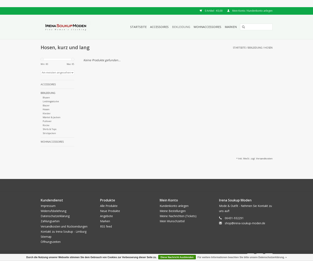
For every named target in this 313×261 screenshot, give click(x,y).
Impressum (48, 206)
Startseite (138, 27)
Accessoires (159, 27)
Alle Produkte (109, 206)
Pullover (47, 121)
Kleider (47, 113)
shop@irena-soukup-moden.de (245, 223)
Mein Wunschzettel (172, 221)
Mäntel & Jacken (51, 117)
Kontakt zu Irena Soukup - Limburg (63, 231)
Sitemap (46, 237)
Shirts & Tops (49, 129)
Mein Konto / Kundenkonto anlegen (250, 10)
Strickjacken (49, 133)
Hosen (268, 47)
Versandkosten (264, 158)
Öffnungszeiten (51, 242)
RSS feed (106, 226)
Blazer (46, 105)
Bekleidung (181, 27)
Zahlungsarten (50, 221)
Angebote (106, 216)
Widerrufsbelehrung (53, 211)
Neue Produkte (110, 211)
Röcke (46, 125)
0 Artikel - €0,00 (211, 10)
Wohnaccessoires (207, 27)
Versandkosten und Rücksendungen (64, 226)
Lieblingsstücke (51, 101)
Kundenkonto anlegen (174, 206)
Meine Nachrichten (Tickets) (178, 216)
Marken (231, 27)
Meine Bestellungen (173, 211)
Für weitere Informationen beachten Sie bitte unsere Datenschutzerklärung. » (242, 257)
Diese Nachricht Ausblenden (176, 257)
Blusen (46, 97)
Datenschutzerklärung (55, 216)
